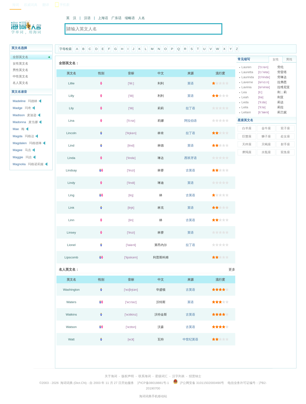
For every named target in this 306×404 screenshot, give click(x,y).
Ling (71, 195)
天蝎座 (266, 144)
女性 (276, 59)
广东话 (116, 18)
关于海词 (111, 376)
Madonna (19, 122)
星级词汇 (161, 376)
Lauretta (247, 72)
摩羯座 (246, 152)
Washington (71, 289)
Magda (17, 136)
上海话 (103, 18)
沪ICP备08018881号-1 (153, 383)
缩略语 (130, 18)
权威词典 (30, 5)
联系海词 (144, 376)
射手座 (285, 144)
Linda (71, 158)
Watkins (71, 314)
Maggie (18, 157)
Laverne (247, 82)
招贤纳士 (195, 376)
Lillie (71, 83)
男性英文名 (20, 70)
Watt (71, 339)
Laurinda (247, 77)
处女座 (285, 136)
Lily (71, 108)
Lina (71, 120)
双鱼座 (285, 152)
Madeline (19, 101)
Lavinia (246, 87)
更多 (232, 269)
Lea (244, 92)
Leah (245, 97)
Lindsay (71, 170)
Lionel (71, 245)
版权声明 (127, 376)
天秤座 (246, 144)
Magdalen (20, 143)
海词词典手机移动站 (153, 396)
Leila (244, 107)
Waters (71, 302)
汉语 (87, 18)
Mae (16, 129)
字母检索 (65, 49)
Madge (17, 108)
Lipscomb (71, 257)
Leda (245, 102)
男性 (289, 59)
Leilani (246, 112)
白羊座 (246, 128)
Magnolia (19, 164)
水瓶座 (266, 152)
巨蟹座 (246, 136)
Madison (19, 115)
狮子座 (266, 136)
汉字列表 (178, 376)
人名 (141, 18)
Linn (71, 220)
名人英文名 (20, 83)
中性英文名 (20, 76)
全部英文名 (20, 57)
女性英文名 (20, 63)
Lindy (71, 183)
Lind (71, 145)
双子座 (285, 128)
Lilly (71, 96)
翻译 (45, 5)
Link (71, 207)
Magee (17, 150)
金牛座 (266, 128)
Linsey (71, 232)
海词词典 (66, 383)
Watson (71, 327)
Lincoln (71, 133)
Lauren (246, 67)
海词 (15, 5)
